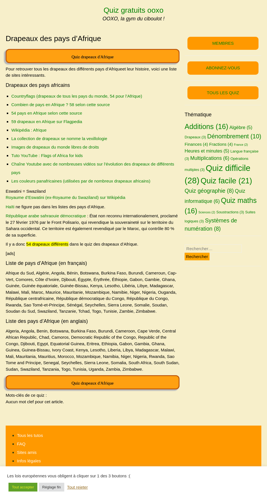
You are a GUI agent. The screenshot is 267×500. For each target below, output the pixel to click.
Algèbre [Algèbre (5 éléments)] (240, 127)
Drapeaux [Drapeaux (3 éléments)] (195, 137)
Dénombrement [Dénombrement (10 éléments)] (234, 136)
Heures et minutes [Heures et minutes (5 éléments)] (207, 150)
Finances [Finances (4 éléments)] (196, 144)
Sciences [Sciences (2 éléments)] (206, 212)
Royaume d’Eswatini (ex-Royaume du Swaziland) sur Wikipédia (65, 197)
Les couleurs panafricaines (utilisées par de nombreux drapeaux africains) (80, 181)
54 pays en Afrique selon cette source (46, 113)
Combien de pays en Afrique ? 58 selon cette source (60, 104)
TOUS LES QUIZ (223, 92)
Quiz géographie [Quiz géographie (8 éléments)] (209, 191)
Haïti (10, 206)
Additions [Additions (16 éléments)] (206, 126)
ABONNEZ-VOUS (223, 67)
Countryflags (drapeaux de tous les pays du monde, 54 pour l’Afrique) (76, 96)
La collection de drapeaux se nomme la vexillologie (59, 138)
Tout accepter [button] (23, 487)
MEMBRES (223, 43)
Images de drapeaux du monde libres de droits (55, 147)
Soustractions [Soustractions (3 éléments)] (230, 212)
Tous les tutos (30, 435)
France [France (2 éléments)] (241, 144)
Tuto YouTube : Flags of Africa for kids (47, 155)
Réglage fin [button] (51, 487)
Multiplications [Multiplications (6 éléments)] (209, 158)
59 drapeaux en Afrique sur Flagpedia (46, 121)
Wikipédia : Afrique (28, 130)
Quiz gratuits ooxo (134, 10)
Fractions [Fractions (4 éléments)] (221, 144)
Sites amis (27, 452)
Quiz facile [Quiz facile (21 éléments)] (226, 181)
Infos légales (29, 460)
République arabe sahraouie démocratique (46, 215)
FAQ (21, 443)
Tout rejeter (77, 487)
